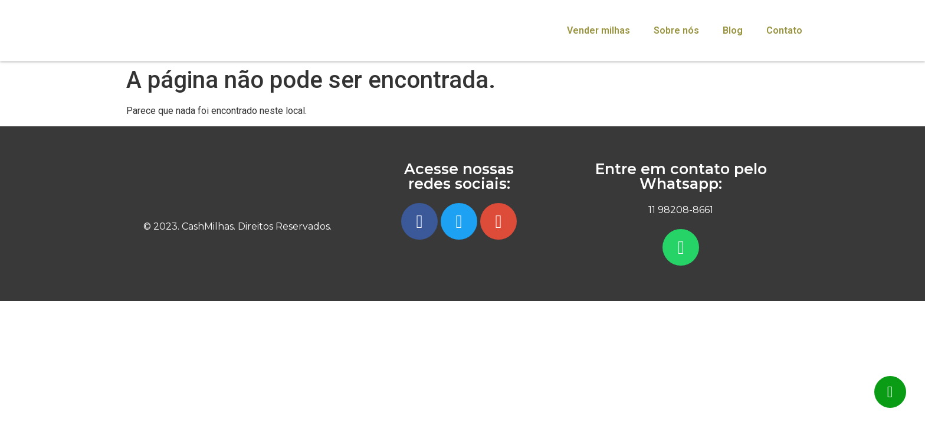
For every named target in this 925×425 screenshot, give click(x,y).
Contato (784, 30)
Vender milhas (598, 30)
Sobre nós (676, 30)
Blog (733, 30)
